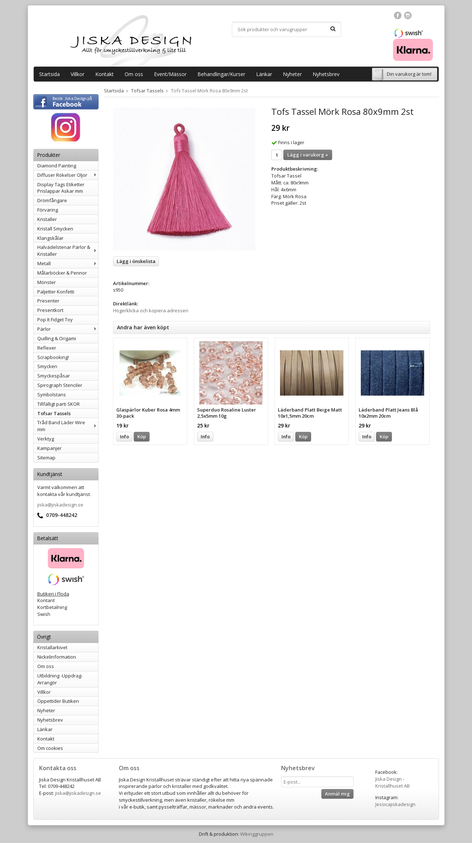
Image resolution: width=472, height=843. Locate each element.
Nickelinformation (56, 657)
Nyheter (292, 74)
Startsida (49, 74)
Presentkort (50, 310)
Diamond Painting (56, 165)
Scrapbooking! (53, 357)
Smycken (47, 366)
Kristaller (47, 219)
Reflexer (46, 348)
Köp (141, 436)
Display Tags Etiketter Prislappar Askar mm (60, 188)
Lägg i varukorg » (307, 154)
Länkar (264, 74)
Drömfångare (52, 200)
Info (124, 436)
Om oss (134, 74)
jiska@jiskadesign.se (60, 504)
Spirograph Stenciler (59, 385)
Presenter (48, 300)
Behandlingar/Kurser (221, 74)
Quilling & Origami (56, 338)
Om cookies (50, 748)
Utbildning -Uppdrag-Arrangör (60, 679)
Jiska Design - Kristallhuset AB (392, 782)
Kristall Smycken (55, 228)
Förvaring (47, 209)
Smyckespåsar (53, 375)
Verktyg (45, 438)
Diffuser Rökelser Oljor (67, 175)
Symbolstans (51, 394)
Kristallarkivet (52, 647)
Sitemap (46, 457)
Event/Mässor (170, 74)
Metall (67, 263)
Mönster (46, 282)
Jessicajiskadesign (395, 804)
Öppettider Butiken (58, 701)
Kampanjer (49, 448)
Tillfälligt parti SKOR (58, 404)
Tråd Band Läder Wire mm (67, 426)
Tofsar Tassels (54, 413)
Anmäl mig (337, 793)
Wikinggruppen (256, 834)
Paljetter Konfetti (55, 291)
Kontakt (104, 74)
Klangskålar (50, 238)
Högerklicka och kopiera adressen (150, 310)
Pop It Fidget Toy (55, 319)
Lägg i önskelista (136, 261)
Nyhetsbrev (326, 74)
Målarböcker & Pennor (62, 273)
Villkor (77, 74)
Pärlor (67, 329)
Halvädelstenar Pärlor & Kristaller (67, 250)
